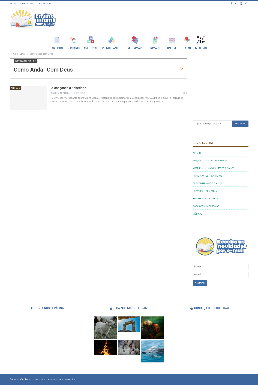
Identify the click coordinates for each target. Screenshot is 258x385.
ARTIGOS (15, 88)
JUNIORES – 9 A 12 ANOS (205, 198)
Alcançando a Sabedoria (68, 88)
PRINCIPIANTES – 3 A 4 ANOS (207, 175)
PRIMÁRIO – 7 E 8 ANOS (205, 190)
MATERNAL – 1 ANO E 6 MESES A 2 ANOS (214, 168)
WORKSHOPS (26, 3)
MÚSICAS (197, 213)
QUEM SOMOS (43, 3)
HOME (13, 3)
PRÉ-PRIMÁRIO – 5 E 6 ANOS (207, 183)
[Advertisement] (184, 18)
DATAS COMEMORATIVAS (206, 206)
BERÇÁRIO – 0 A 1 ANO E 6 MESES (210, 160)
